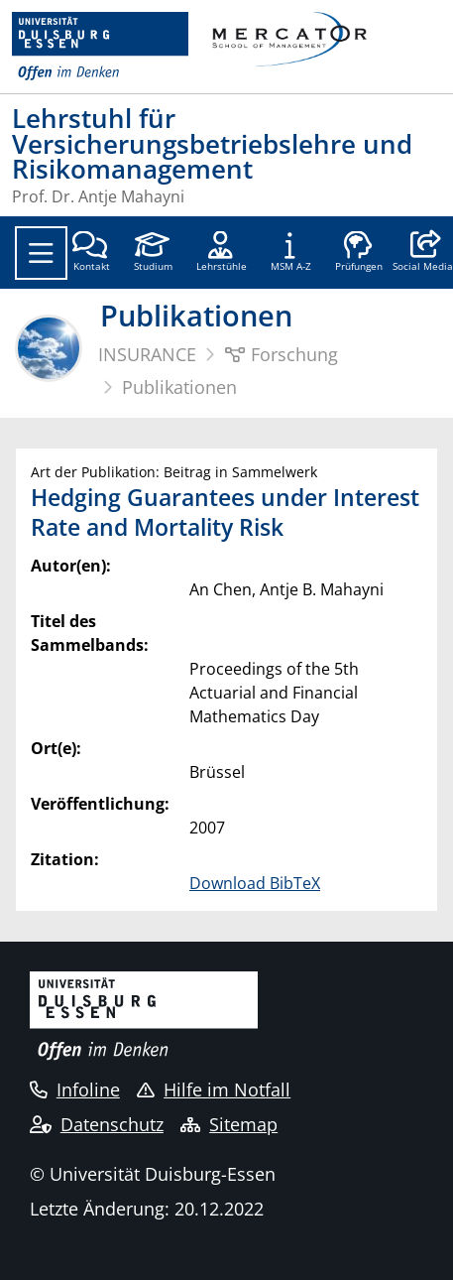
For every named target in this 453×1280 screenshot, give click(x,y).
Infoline (75, 1089)
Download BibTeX (254, 883)
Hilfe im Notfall (213, 1089)
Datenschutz (97, 1124)
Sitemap (229, 1124)
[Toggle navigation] (41, 253)
